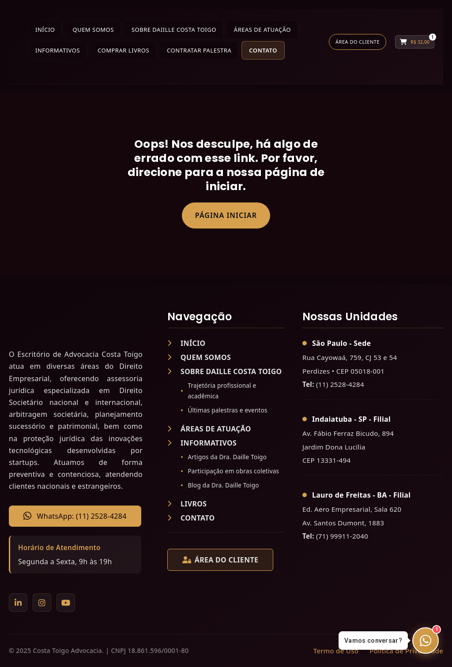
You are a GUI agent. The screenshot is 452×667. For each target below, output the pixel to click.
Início (45, 30)
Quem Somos (92, 30)
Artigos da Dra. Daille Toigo (227, 457)
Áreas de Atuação (262, 30)
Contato (263, 50)
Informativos (57, 50)
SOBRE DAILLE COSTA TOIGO (224, 371)
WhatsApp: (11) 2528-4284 (74, 516)
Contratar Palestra (199, 50)
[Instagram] (42, 602)
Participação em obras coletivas (233, 471)
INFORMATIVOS (202, 443)
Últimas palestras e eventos (227, 410)
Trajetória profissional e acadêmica (222, 390)
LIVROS (187, 504)
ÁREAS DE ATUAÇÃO (209, 429)
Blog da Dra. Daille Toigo (223, 485)
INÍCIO (186, 343)
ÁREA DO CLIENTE (220, 560)
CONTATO (191, 518)
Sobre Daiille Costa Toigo (174, 30)
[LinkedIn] (18, 602)
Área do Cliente (357, 41)
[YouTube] (65, 602)
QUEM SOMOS (199, 357)
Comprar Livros (123, 50)
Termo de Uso (336, 650)
